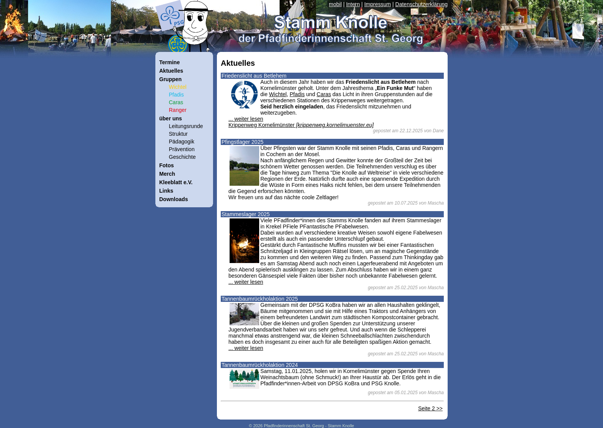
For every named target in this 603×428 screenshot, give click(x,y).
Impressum (377, 4)
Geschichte (182, 157)
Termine (169, 62)
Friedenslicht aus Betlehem (254, 76)
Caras (323, 94)
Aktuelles (171, 71)
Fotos (166, 165)
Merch (167, 174)
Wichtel (278, 94)
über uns (170, 118)
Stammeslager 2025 (246, 214)
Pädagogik (181, 141)
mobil (335, 4)
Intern (353, 4)
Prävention (182, 149)
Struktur (178, 134)
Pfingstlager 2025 (242, 142)
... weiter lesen (245, 119)
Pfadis (297, 94)
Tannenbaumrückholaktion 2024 (260, 365)
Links (166, 191)
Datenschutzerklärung (421, 4)
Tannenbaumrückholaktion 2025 (260, 299)
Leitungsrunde (186, 126)
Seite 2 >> (430, 408)
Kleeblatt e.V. (176, 182)
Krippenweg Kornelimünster (301, 125)
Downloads (173, 199)
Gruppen (170, 79)
